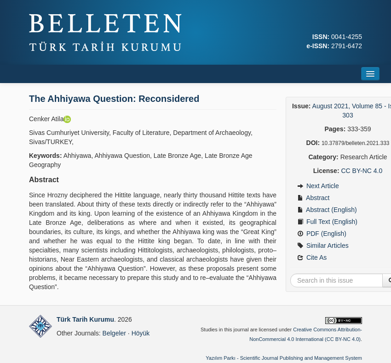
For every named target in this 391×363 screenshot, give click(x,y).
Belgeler (114, 333)
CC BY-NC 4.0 (361, 170)
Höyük (141, 333)
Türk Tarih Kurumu (85, 319)
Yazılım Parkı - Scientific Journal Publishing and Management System (284, 358)
